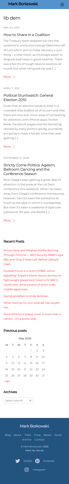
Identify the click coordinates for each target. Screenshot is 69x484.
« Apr (6, 381)
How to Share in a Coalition (26, 35)
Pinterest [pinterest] (44, 460)
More (7, 76)
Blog (8, 435)
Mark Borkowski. (32, 446)
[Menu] (62, 4)
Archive (26, 439)
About (17, 435)
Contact (39, 439)
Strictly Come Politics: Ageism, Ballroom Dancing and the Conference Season (29, 169)
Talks (28, 435)
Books (47, 435)
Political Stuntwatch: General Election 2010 (28, 97)
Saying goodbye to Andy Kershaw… (26, 296)
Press (37, 435)
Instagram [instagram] (34, 469)
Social (58, 435)
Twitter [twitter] (23, 460)
